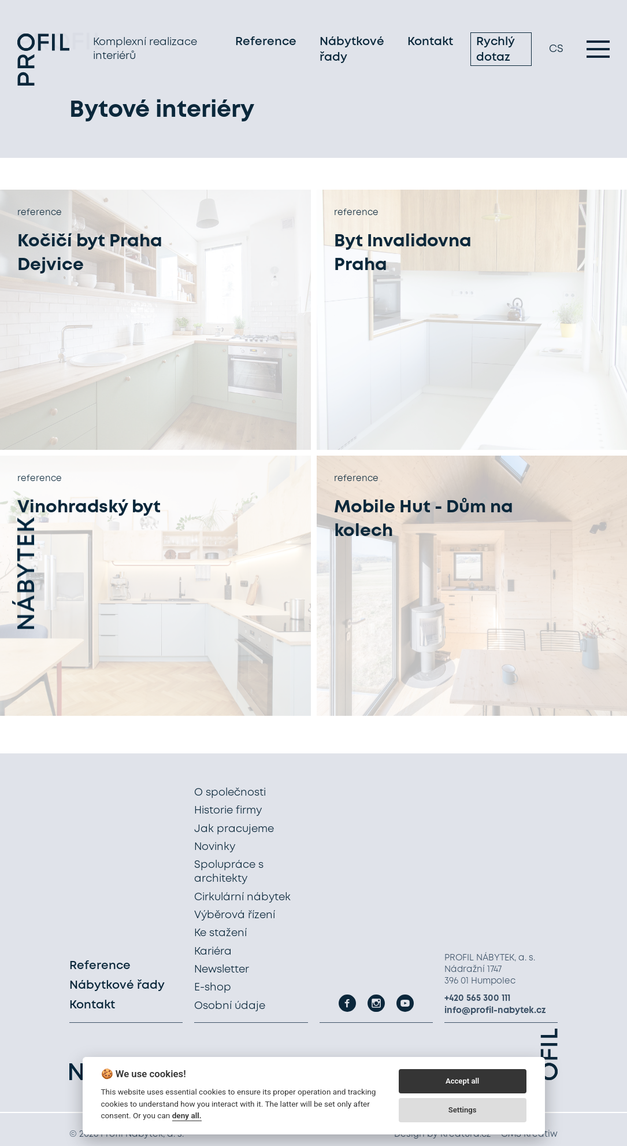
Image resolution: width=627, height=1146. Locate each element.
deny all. (187, 1115)
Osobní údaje (229, 1006)
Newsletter (221, 969)
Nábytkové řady (352, 51)
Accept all (462, 1081)
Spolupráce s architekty (229, 871)
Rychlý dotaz (495, 51)
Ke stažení (220, 933)
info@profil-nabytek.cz (495, 1011)
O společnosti (230, 792)
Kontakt (430, 43)
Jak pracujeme (234, 829)
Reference (265, 43)
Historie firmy (228, 810)
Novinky (214, 847)
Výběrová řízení (234, 915)
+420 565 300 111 (477, 999)
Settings (462, 1110)
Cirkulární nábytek (242, 897)
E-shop (212, 987)
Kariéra (213, 951)
